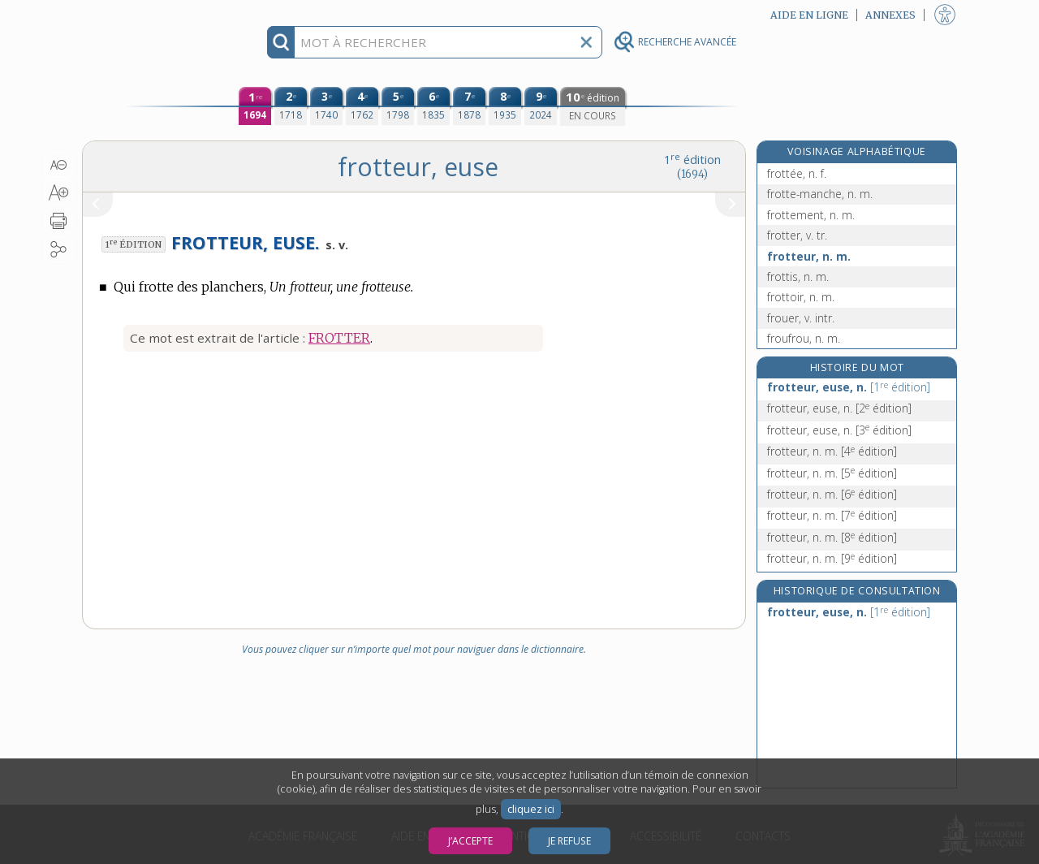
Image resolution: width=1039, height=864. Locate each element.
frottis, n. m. (798, 276)
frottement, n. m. (811, 214)
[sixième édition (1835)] (433, 106)
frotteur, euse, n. (848, 387)
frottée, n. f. (796, 173)
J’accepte (470, 841)
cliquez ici (530, 809)
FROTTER (339, 338)
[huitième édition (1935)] (505, 106)
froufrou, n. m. (803, 338)
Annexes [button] (890, 15)
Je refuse (569, 841)
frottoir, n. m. (800, 297)
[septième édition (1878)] (469, 106)
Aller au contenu (145, 14)
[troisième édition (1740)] (326, 106)
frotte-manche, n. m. (820, 193)
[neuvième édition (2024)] (540, 106)
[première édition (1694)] (255, 106)
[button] (59, 165)
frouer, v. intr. (800, 318)
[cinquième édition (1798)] (398, 106)
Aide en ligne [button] (809, 15)
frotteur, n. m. (809, 256)
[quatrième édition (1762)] (362, 106)
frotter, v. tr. (797, 235)
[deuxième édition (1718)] (290, 106)
